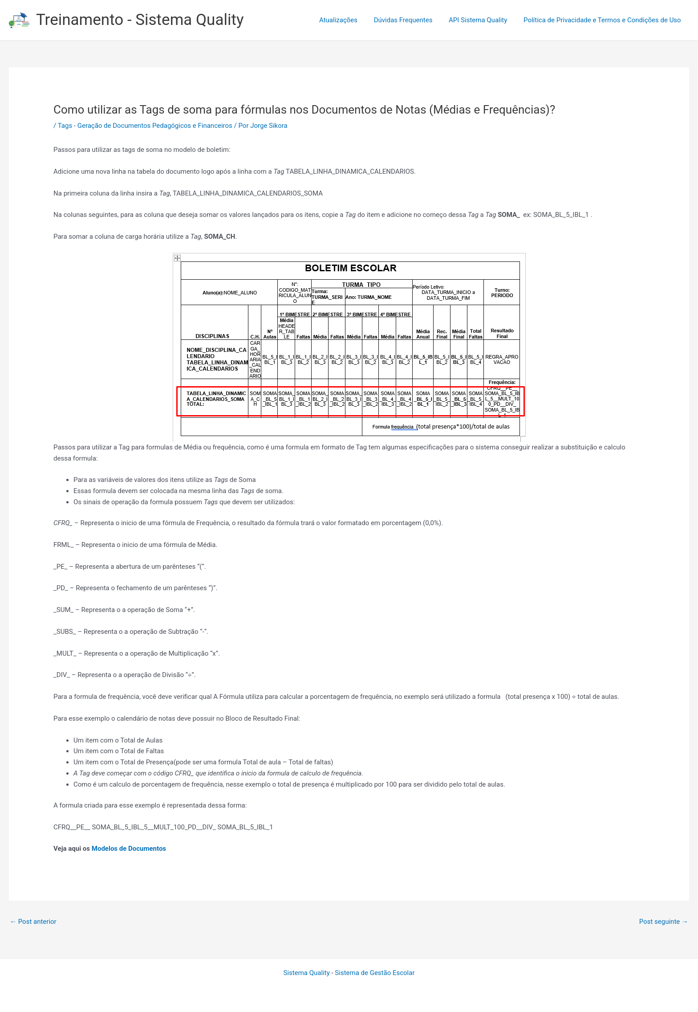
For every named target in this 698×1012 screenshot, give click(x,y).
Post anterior (33, 922)
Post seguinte (663, 922)
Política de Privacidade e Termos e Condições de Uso (603, 20)
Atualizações (348, 20)
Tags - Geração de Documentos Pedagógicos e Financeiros (145, 126)
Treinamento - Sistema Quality (139, 20)
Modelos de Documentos (129, 849)
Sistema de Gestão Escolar (374, 973)
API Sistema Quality (482, 20)
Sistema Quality (307, 973)
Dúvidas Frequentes (410, 20)
